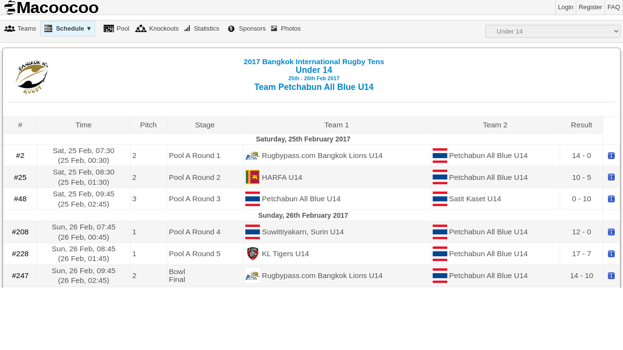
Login (566, 7)
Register (590, 7)
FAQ (613, 7)
